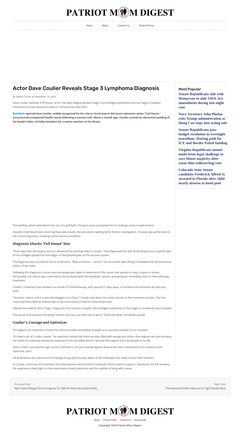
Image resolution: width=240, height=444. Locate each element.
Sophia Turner (23, 96)
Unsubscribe (140, 420)
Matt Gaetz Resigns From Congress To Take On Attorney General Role (56, 388)
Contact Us (124, 25)
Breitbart (18, 113)
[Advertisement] (120, 54)
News (89, 25)
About (105, 25)
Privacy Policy (146, 25)
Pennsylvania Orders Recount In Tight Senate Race (196, 388)
